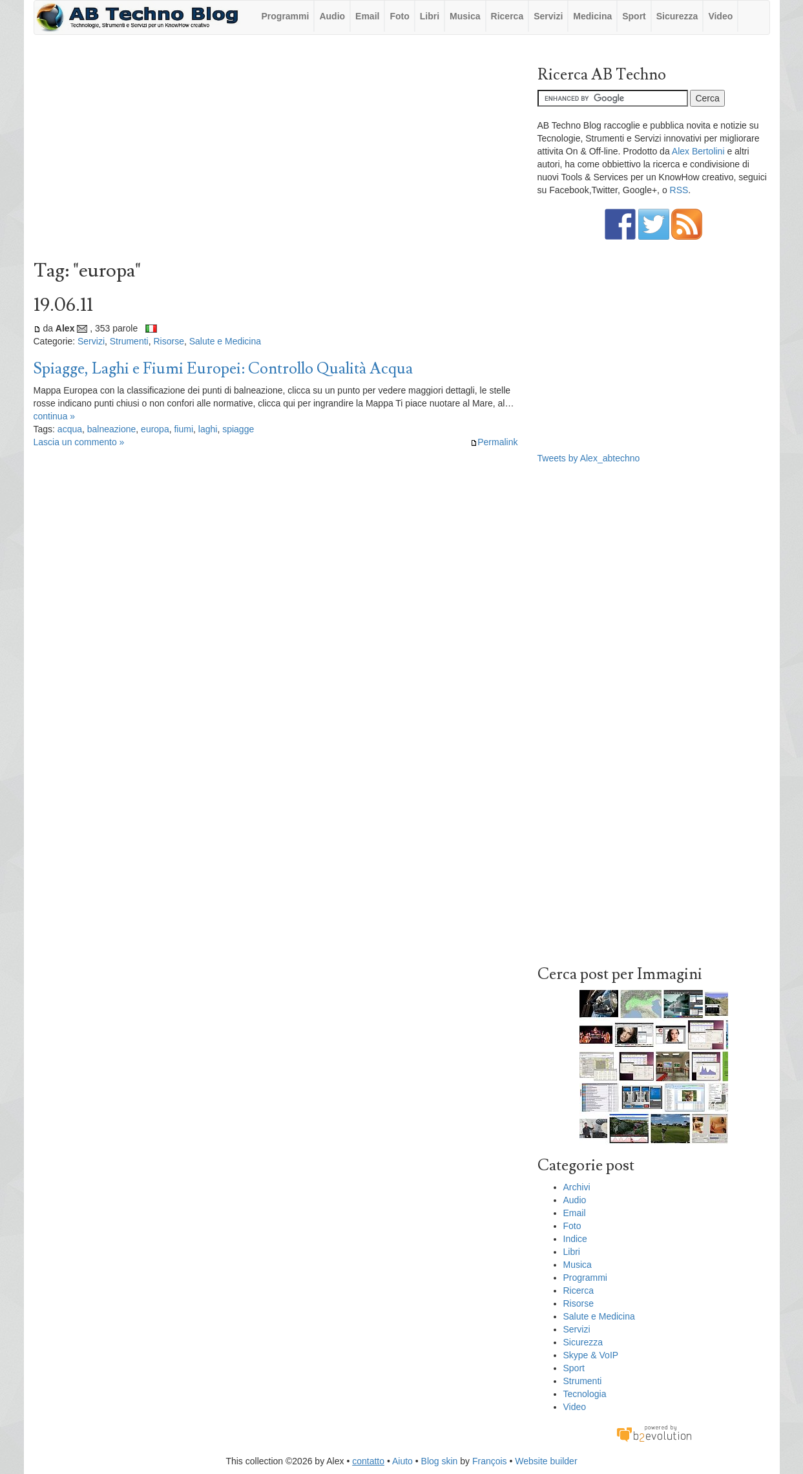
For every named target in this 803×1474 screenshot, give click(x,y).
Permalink (493, 442)
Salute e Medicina (225, 341)
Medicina (592, 16)
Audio (332, 16)
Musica (465, 16)
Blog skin (439, 1461)
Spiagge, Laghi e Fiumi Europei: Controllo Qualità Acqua (223, 369)
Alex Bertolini (698, 151)
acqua (69, 429)
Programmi (285, 16)
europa (155, 429)
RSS (679, 190)
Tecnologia (585, 1394)
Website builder (546, 1461)
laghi (208, 429)
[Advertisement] (276, 150)
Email (367, 16)
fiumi (183, 429)
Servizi (548, 16)
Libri (429, 16)
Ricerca (507, 16)
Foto (399, 16)
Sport (634, 16)
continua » (55, 416)
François (489, 1461)
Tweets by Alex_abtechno (588, 458)
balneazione (111, 429)
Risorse (168, 341)
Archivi (576, 1187)
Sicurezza (677, 16)
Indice (575, 1239)
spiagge (238, 429)
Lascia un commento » (79, 442)
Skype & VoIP (591, 1355)
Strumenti (129, 341)
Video (720, 16)
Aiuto (402, 1461)
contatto (368, 1461)
